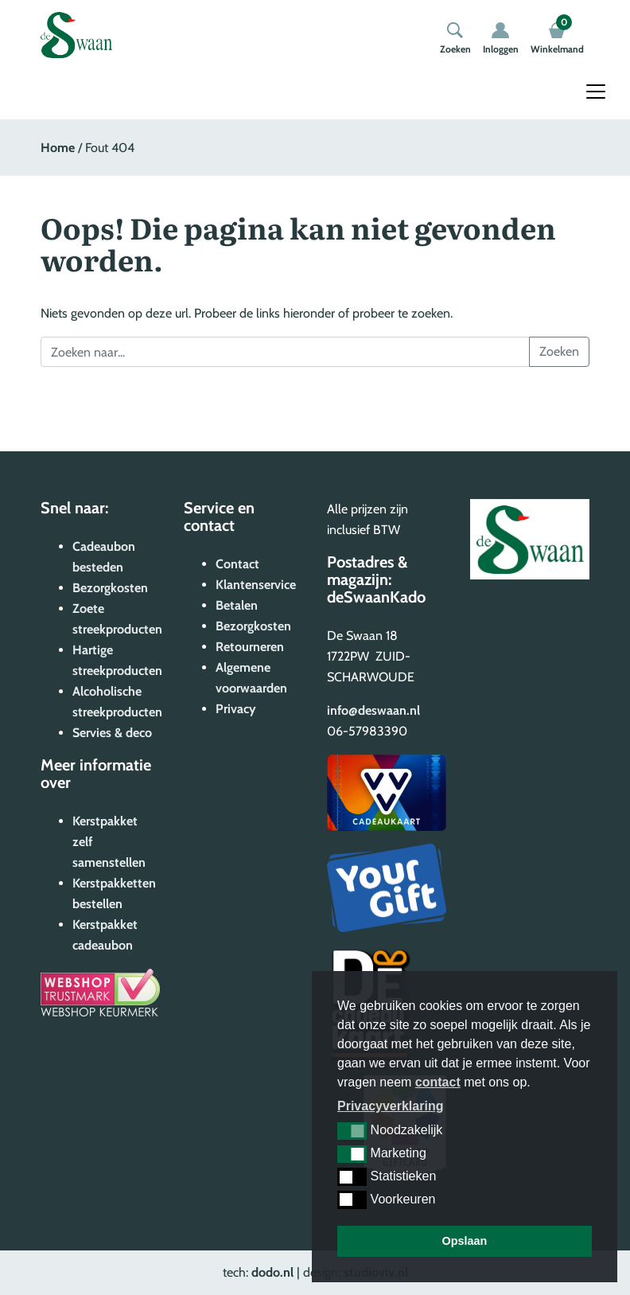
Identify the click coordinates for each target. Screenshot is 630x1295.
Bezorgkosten (110, 587)
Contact (237, 563)
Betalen (237, 605)
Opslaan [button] (465, 1241)
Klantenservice (256, 584)
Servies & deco (112, 732)
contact (438, 1082)
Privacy (236, 708)
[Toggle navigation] (596, 91)
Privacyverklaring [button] (390, 1106)
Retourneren (250, 646)
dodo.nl (272, 1272)
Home (58, 147)
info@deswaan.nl (373, 710)
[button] (352, 1131)
